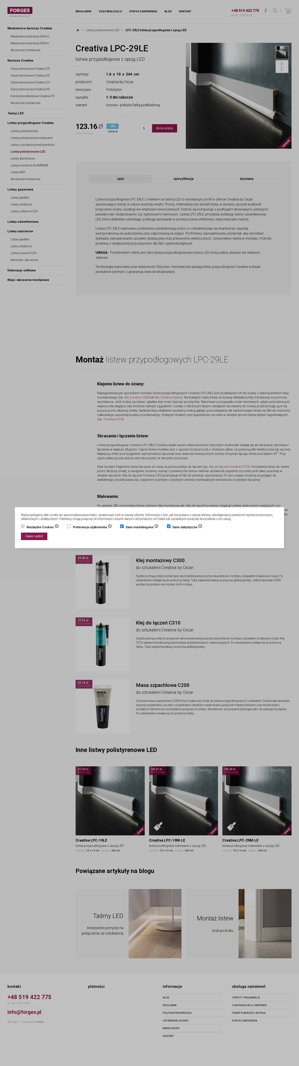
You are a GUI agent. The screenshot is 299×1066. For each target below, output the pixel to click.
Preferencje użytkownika (92, 528)
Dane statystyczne (187, 528)
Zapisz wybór (34, 536)
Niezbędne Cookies (43, 528)
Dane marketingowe (142, 528)
